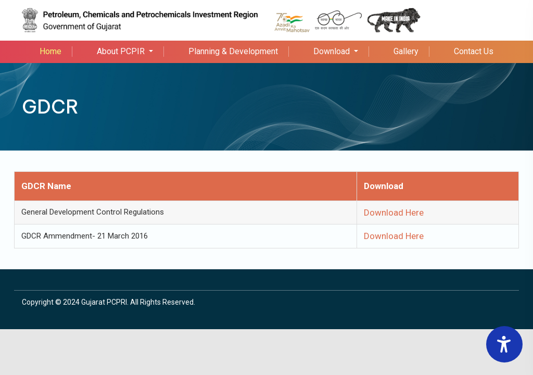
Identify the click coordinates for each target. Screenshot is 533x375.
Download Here (394, 212)
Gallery (406, 51)
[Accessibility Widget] (504, 344)
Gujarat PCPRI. (105, 302)
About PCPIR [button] (122, 51)
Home (50, 51)
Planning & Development (233, 51)
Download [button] (332, 51)
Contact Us (473, 51)
